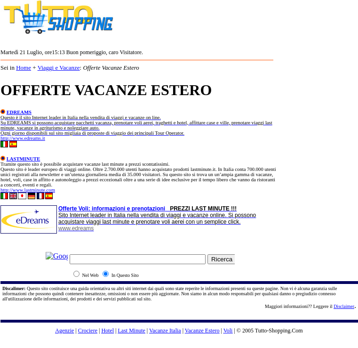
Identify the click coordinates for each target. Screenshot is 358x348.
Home (23, 67)
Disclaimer (344, 306)
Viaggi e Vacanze (59, 67)
